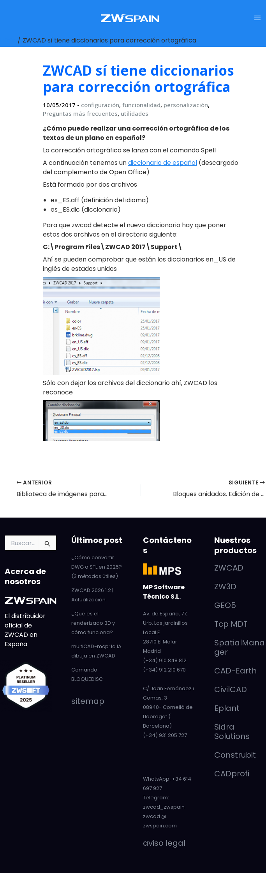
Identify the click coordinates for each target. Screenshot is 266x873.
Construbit (235, 754)
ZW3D (225, 586)
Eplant (227, 708)
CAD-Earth (235, 670)
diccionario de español (162, 162)
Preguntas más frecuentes (80, 113)
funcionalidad (141, 105)
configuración (100, 105)
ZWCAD (228, 567)
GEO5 (225, 605)
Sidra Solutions (232, 731)
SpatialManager (239, 647)
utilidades (134, 113)
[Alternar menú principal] (257, 18)
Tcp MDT (231, 624)
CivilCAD (230, 689)
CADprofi (231, 773)
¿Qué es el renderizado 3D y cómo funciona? (93, 623)
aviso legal (164, 843)
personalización (186, 105)
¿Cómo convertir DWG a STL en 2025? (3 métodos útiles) (96, 567)
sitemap (87, 701)
